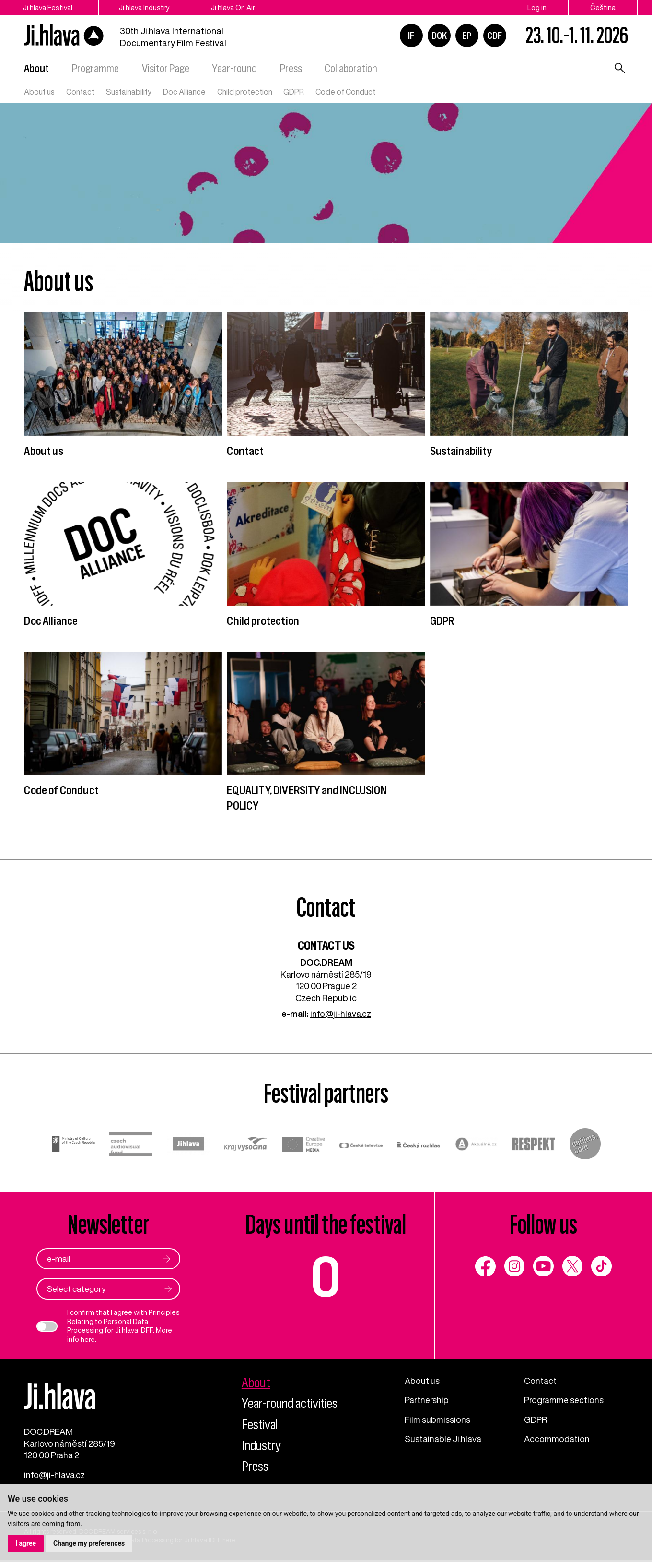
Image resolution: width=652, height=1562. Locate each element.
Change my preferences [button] (89, 1543)
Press (291, 68)
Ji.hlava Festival (48, 7)
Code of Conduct (345, 91)
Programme (95, 68)
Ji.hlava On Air (239, 7)
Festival (260, 1424)
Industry (262, 1445)
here (88, 1339)
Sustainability (128, 91)
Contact (80, 91)
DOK (439, 35)
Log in (537, 7)
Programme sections (564, 1399)
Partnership (427, 1399)
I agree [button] (25, 1543)
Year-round (234, 68)
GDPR (293, 91)
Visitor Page (165, 68)
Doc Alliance (184, 91)
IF (411, 35)
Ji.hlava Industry (148, 7)
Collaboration (351, 68)
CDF (494, 35)
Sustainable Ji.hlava (443, 1438)
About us (39, 91)
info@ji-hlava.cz (340, 1013)
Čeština (603, 7)
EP (467, 35)
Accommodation (557, 1438)
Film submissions (438, 1419)
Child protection (244, 91)
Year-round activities (291, 1403)
